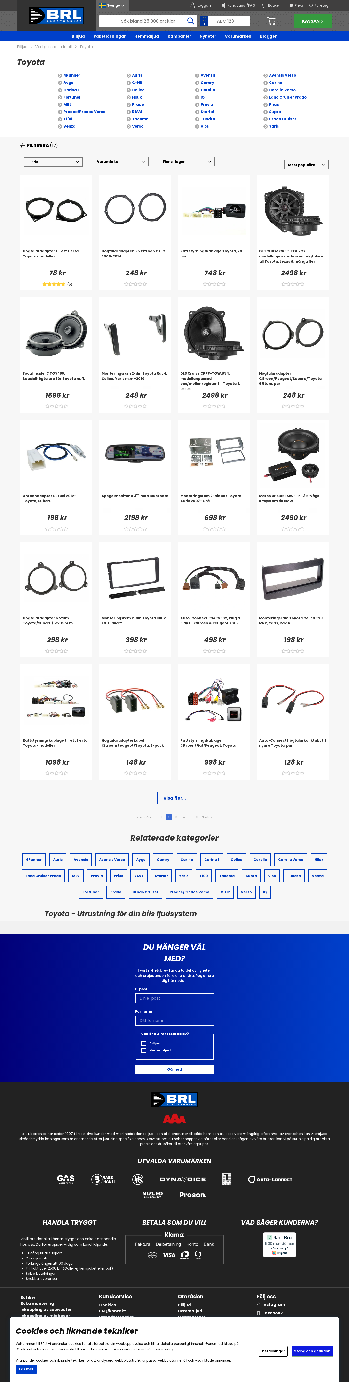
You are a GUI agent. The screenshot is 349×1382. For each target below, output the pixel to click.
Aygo (68, 82)
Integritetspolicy (116, 1317)
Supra (275, 111)
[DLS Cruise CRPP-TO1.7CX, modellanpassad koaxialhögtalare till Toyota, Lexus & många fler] (293, 258)
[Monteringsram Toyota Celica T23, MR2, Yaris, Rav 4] (293, 625)
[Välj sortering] (306, 165)
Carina (275, 82)
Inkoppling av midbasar (45, 1315)
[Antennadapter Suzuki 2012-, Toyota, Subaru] (56, 503)
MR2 (67, 104)
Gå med (174, 1069)
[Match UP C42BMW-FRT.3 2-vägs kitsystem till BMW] (293, 503)
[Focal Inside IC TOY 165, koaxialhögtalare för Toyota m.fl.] (56, 380)
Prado (138, 104)
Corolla (208, 89)
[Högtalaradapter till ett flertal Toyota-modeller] (56, 258)
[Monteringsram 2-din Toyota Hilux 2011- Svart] (135, 625)
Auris (137, 75)
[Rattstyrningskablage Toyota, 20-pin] (214, 258)
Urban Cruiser (282, 119)
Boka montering (37, 1303)
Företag (322, 5)
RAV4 (137, 111)
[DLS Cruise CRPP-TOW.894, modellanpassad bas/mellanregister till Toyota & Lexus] (214, 380)
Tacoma (140, 119)
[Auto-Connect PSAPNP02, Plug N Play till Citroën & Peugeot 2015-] (214, 625)
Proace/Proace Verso (84, 111)
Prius (274, 104)
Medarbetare (192, 1317)
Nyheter (208, 36)
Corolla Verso (282, 89)
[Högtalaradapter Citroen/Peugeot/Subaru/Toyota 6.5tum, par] (293, 380)
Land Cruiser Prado (288, 97)
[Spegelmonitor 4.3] (135, 503)
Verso (137, 126)
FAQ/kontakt (112, 1311)
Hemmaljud (147, 36)
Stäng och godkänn (312, 1351)
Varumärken (238, 36)
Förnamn (143, 1011)
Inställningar (273, 1351)
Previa (207, 104)
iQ (203, 97)
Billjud (78, 36)
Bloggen (269, 36)
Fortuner (72, 97)
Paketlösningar (110, 36)
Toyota (86, 47)
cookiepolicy (163, 1349)
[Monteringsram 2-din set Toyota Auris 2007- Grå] (214, 503)
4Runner (71, 75)
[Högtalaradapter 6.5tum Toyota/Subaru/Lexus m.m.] (56, 625)
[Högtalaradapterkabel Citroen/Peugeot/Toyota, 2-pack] (135, 747)
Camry (207, 82)
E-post (141, 989)
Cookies (107, 1305)
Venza (69, 126)
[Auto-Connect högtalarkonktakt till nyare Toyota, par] (293, 747)
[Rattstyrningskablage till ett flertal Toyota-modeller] (56, 747)
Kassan (313, 21)
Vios (205, 126)
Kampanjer (179, 36)
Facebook (272, 1313)
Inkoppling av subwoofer (45, 1309)
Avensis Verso (282, 75)
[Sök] (148, 21)
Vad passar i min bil (53, 47)
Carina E (71, 89)
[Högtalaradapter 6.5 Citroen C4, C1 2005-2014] (135, 258)
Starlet (207, 111)
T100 (67, 119)
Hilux (137, 97)
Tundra (208, 119)
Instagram (273, 1304)
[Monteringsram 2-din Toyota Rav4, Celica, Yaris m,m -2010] (135, 380)
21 (196, 817)
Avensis (208, 75)
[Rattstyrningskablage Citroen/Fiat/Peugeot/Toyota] (214, 747)
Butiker (27, 1297)
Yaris (274, 126)
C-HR (137, 82)
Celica (138, 89)
